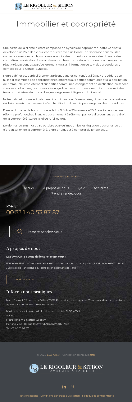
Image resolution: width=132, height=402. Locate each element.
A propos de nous (56, 188)
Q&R (81, 188)
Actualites (101, 188)
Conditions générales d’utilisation (60, 395)
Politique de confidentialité (98, 395)
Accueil (29, 188)
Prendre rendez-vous (66, 193)
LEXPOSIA (53, 354)
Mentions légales (28, 395)
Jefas (92, 354)
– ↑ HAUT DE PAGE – (66, 176)
